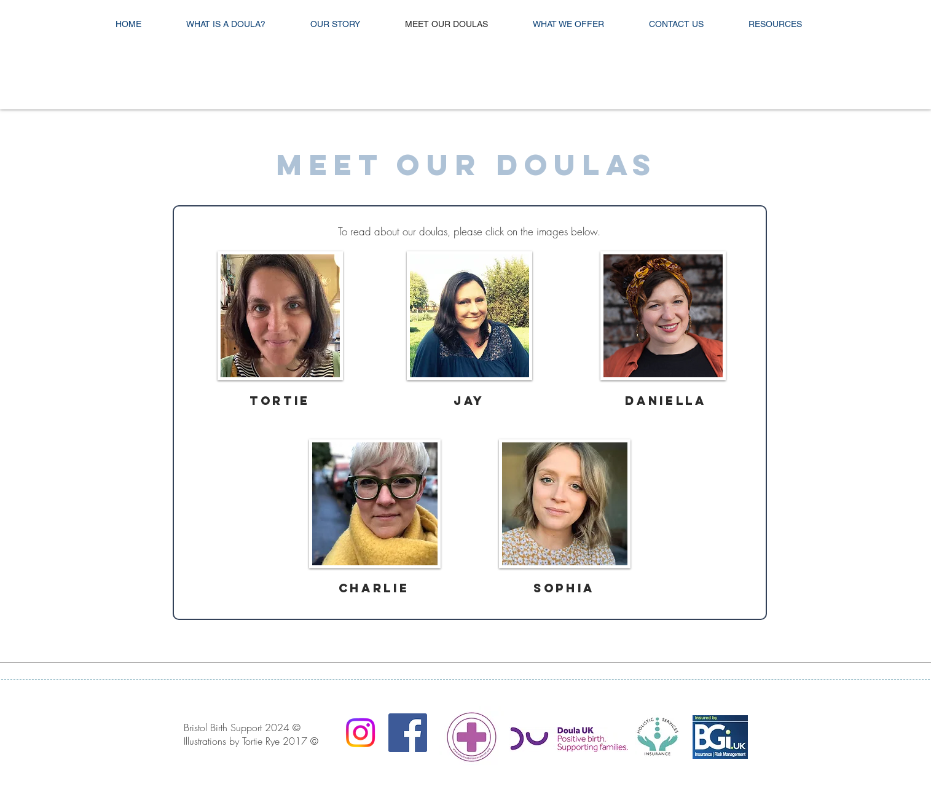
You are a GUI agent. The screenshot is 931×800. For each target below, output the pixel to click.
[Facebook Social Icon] (407, 732)
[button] (280, 315)
